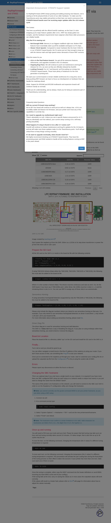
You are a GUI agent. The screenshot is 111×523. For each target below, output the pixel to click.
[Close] (84, 6)
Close (81, 148)
